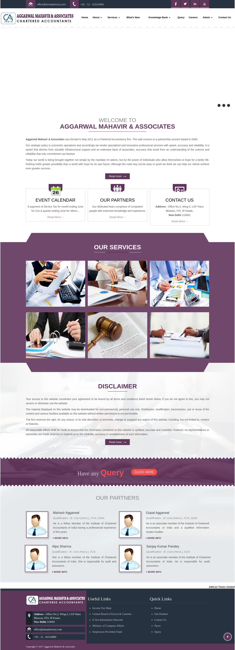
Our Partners (161, 598)
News (157, 609)
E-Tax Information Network (107, 604)
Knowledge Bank (159, 17)
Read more (117, 192)
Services (114, 17)
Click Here (128, 472)
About (97, 17)
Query (181, 17)
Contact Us (224, 17)
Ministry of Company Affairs (108, 609)
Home (85, 17)
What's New (133, 17)
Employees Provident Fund (107, 615)
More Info (60, 554)
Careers (193, 17)
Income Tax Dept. (102, 592)
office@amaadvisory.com (51, 4)
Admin (208, 17)
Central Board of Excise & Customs (111, 598)
